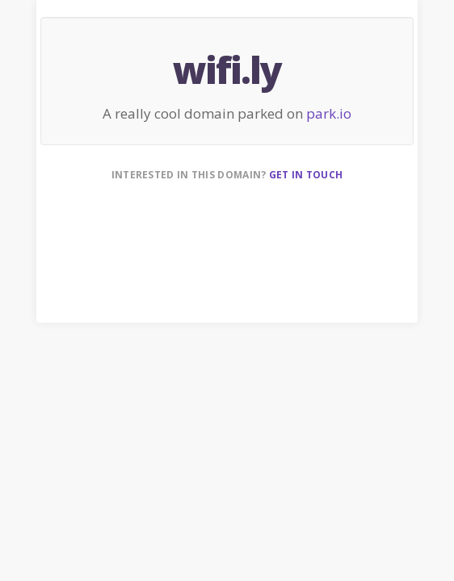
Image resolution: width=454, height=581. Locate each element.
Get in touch (306, 175)
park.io (328, 113)
